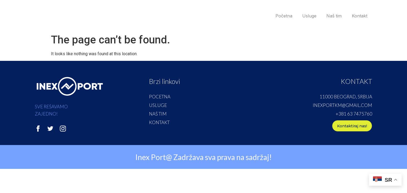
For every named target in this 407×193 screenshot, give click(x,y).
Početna (277, 15)
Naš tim (331, 15)
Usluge (305, 15)
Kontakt (358, 15)
